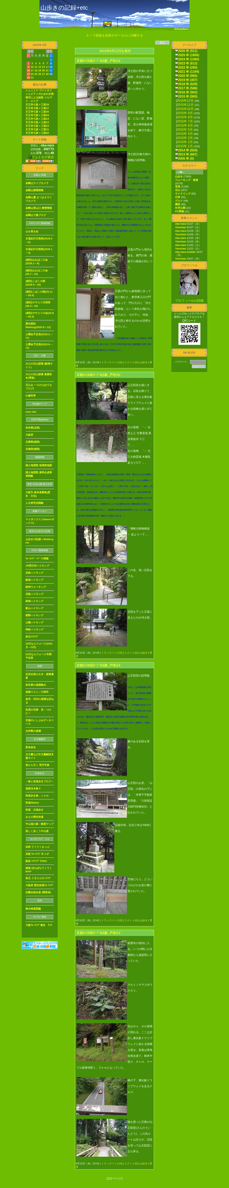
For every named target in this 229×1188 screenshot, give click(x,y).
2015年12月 (185, 100)
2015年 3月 (185, 138)
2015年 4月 (185, 133)
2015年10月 (185, 109)
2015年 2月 (185, 142)
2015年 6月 (185, 125)
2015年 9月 (185, 113)
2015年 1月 (185, 146)
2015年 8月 (185, 117)
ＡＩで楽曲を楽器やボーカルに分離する (114, 35)
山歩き (143, 362)
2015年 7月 (185, 121)
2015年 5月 (185, 129)
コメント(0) (131, 362)
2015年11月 (185, 104)
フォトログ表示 (41, 157)
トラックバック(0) (111, 362)
